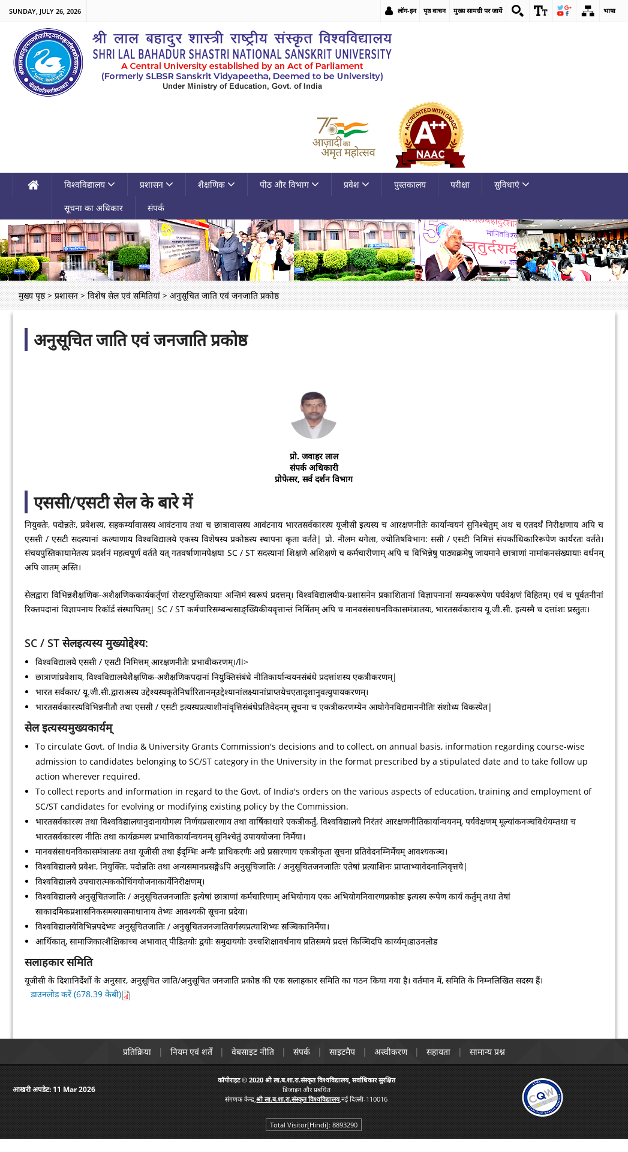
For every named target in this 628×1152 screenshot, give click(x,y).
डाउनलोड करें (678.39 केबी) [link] (81, 994)
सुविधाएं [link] (512, 184)
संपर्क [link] (156, 207)
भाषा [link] (609, 10)
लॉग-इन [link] (407, 10)
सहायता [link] (438, 1051)
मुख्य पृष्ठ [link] (32, 295)
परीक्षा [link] (460, 184)
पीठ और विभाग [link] (289, 184)
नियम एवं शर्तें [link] (191, 1051)
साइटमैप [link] (342, 1051)
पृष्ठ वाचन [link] (434, 10)
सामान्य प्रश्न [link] (487, 1051)
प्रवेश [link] (356, 184)
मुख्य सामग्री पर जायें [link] (477, 10)
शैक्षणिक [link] (216, 184)
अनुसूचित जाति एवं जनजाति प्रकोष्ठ (140, 339)
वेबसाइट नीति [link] (253, 1051)
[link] (517, 11)
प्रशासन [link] (156, 184)
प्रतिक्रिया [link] (137, 1051)
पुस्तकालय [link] (410, 184)
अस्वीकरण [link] (390, 1051)
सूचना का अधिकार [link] (93, 207)
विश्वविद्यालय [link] (89, 184)
